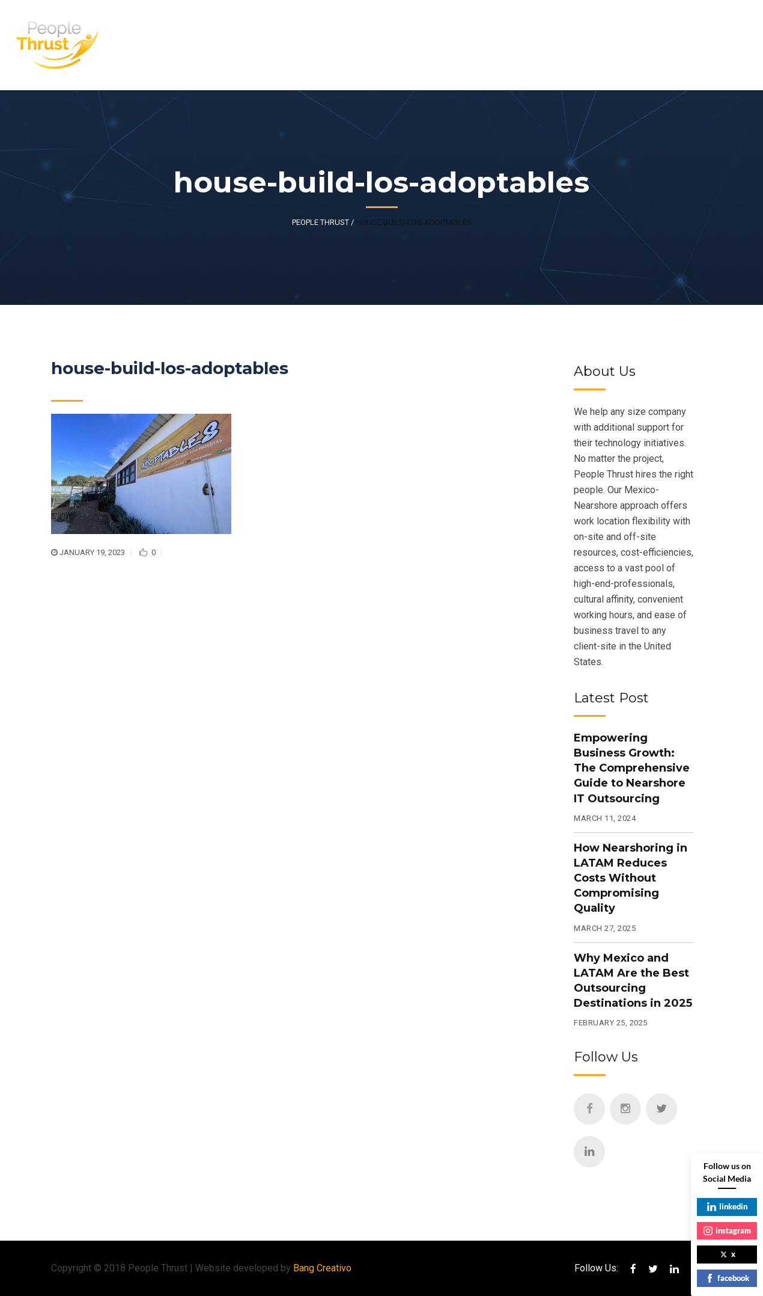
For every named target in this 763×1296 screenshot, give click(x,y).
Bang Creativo (322, 1268)
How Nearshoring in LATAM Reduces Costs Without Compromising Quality (630, 878)
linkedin (727, 1206)
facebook (727, 1278)
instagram (727, 1230)
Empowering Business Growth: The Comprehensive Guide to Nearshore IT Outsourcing (632, 768)
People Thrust (320, 222)
